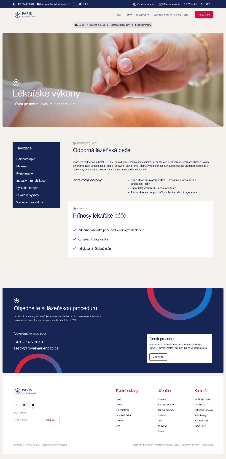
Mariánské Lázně (202, 399)
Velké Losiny (200, 415)
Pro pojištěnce (143, 14)
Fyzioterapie (24, 173)
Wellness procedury (29, 202)
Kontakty (161, 399)
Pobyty (129, 14)
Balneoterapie (25, 159)
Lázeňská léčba (163, 14)
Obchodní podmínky (143, 444)
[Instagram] (80, 4)
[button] (206, 4)
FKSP (160, 420)
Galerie (177, 14)
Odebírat (51, 420)
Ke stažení (162, 426)
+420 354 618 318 (29, 342)
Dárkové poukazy (165, 410)
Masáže (21, 166)
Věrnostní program (166, 404)
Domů (79, 24)
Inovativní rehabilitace (31, 180)
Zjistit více (158, 357)
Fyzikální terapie (27, 188)
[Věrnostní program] (144, 4)
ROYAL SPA (200, 426)
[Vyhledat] (190, 4)
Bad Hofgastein (201, 420)
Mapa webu (207, 444)
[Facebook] (75, 4)
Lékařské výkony (141, 24)
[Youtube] (85, 4)
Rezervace (204, 14)
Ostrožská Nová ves (203, 410)
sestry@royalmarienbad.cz (36, 348)
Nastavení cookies (190, 444)
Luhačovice (199, 404)
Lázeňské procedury (118, 24)
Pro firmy (161, 415)
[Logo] (36, 391)
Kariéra (160, 431)
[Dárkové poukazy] (169, 4)
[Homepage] (25, 15)
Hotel (119, 14)
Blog (186, 14)
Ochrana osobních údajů (167, 444)
